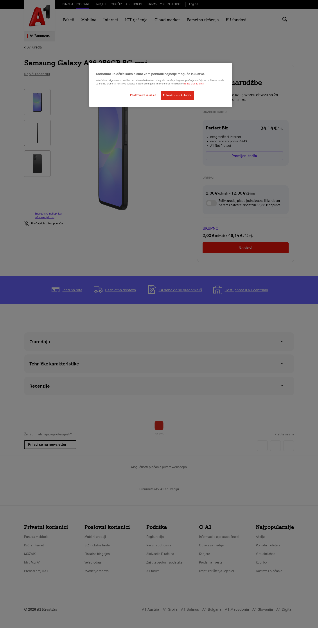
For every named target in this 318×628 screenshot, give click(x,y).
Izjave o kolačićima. (194, 83)
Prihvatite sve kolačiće (177, 95)
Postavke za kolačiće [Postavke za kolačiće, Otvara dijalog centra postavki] (143, 95)
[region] (160, 85)
